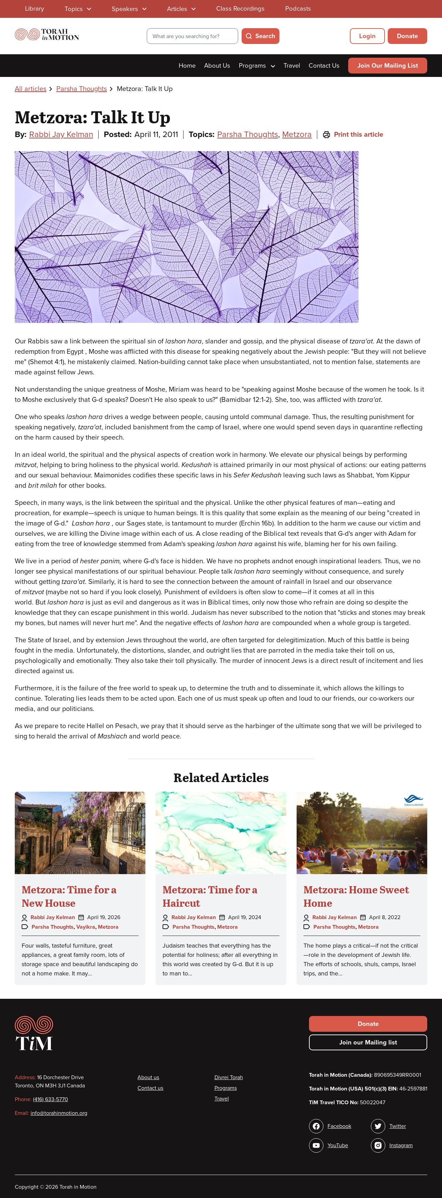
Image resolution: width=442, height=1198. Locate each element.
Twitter (397, 1126)
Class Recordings (240, 8)
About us (148, 1077)
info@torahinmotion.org (59, 1113)
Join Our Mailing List (387, 65)
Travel (292, 65)
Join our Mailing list (368, 1042)
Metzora (297, 134)
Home (187, 65)
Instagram (401, 1145)
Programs (257, 65)
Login (367, 36)
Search (265, 36)
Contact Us (324, 65)
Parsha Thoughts (81, 89)
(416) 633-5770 (50, 1099)
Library (34, 8)
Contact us (150, 1088)
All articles (30, 89)
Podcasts (298, 8)
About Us (217, 65)
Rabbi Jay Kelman (61, 134)
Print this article (352, 135)
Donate (407, 36)
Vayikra (85, 927)
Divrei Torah (228, 1077)
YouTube (338, 1145)
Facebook (339, 1126)
